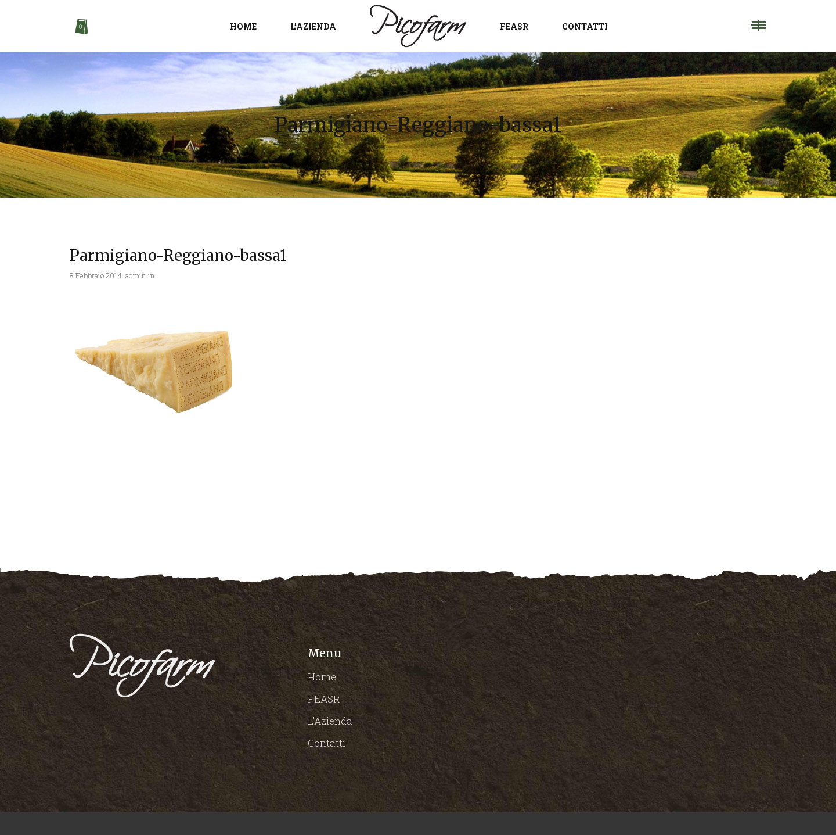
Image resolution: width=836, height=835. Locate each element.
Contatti (326, 743)
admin (135, 275)
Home (322, 676)
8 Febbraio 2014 (96, 275)
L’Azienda (330, 721)
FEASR (324, 698)
